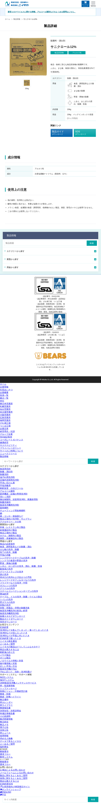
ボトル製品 (5, 658)
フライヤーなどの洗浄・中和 (13, 583)
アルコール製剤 (7, 491)
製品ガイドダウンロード (11, 619)
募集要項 (4, 751)
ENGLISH (5, 792)
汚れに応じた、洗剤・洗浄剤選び (16, 672)
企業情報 (4, 387)
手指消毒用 (5, 485)
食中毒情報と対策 (8, 663)
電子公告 (4, 727)
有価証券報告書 (7, 713)
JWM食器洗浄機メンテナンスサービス (18, 683)
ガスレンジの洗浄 (8, 585)
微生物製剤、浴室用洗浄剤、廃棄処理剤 (19, 499)
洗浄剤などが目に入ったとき (13, 633)
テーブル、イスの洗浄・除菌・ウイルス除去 (21, 597)
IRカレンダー (6, 702)
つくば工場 (5, 426)
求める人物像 (6, 738)
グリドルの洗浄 (7, 588)
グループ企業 (6, 434)
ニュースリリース (8, 454)
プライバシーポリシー (10, 448)
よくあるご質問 (7, 644)
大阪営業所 (5, 415)
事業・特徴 (5, 694)
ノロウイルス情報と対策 (11, 661)
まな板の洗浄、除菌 (9, 549)
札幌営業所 (5, 406)
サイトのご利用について (11, 451)
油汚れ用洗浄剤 (7, 477)
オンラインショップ (85, 4)
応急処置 (4, 627)
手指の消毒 (5, 555)
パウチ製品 (5, 655)
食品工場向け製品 (8, 533)
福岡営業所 (5, 420)
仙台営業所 (5, 409)
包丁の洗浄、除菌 (8, 552)
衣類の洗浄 (5, 605)
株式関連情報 (6, 719)
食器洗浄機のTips (8, 669)
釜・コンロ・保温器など (11, 516)
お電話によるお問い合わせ (12, 770)
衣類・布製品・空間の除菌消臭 (14, 608)
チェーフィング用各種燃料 (12, 510)
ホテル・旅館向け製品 (10, 535)
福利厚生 (4, 747)
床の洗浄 (4, 574)
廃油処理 (4, 594)
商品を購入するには (9, 649)
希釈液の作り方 (7, 652)
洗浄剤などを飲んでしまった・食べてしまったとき (24, 630)
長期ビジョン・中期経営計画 (13, 691)
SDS (82, 133)
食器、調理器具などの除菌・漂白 (16, 547)
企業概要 (4, 392)
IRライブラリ (6, 705)
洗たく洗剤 (5, 497)
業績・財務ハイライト (10, 697)
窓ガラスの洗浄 (7, 602)
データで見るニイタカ (10, 741)
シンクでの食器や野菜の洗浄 (13, 560)
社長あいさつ (6, 390)
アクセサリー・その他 (10, 522)
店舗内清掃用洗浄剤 (9, 480)
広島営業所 (5, 417)
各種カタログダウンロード (12, 616)
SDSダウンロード (8, 622)
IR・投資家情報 (7, 686)
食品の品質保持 (7, 544)
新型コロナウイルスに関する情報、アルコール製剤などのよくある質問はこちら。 (42, 12)
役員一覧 (4, 395)
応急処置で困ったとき (10, 638)
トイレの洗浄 (6, 599)
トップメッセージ (8, 688)
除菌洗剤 (4, 474)
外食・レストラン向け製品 (12, 527)
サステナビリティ (8, 445)
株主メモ (4, 724)
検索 (92, 243)
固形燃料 (4, 508)
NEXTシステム (7, 680)
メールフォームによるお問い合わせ (17, 773)
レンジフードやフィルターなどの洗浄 (18, 580)
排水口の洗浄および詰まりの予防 (16, 577)
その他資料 (5, 716)
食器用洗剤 (5, 469)
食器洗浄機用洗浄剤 (9, 505)
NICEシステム (6, 677)
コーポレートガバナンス (11, 440)
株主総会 (4, 722)
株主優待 (4, 699)
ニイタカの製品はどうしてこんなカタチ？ (20, 647)
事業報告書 (5, 708)
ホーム (7, 19)
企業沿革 (4, 429)
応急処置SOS (6, 784)
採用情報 (4, 736)
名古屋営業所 (6, 412)
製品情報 (16, 19)
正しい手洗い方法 (8, 666)
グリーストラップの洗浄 (11, 572)
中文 (3, 794)
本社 (2, 401)
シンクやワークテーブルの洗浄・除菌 (18, 558)
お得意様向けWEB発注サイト (15, 787)
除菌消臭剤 (5, 502)
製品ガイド (59, 133)
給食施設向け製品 (8, 530)
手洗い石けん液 (7, 483)
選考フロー (5, 754)
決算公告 (4, 730)
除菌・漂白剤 (6, 472)
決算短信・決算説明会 (10, 711)
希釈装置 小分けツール (11, 488)
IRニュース (5, 733)
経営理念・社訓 (7, 431)
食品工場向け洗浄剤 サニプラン (16, 519)
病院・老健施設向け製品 (11, 538)
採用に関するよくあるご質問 (13, 778)
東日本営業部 (6, 403)
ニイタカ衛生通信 (8, 641)
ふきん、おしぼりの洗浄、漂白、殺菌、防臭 (21, 566)
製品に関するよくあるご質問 (13, 775)
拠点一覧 (4, 398)
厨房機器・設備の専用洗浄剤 (13, 494)
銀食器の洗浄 (6, 569)
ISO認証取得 (6, 437)
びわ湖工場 (5, 423)
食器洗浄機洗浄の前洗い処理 (13, 610)
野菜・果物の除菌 (8, 563)
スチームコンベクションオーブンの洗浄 (19, 591)
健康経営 (4, 442)
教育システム (6, 757)
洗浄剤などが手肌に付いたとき (14, 636)
